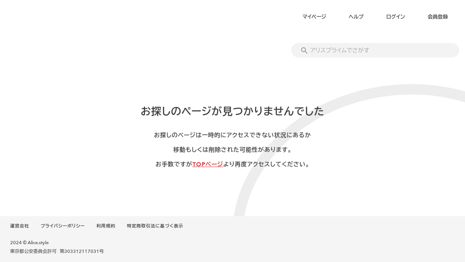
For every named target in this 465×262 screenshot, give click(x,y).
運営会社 (19, 226)
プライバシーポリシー (63, 226)
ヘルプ (356, 16)
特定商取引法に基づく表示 (155, 226)
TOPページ (208, 164)
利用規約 (106, 226)
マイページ (314, 16)
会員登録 (438, 16)
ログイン (395, 16)
